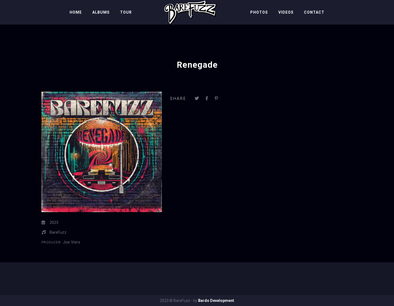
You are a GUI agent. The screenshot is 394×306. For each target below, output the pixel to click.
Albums (101, 12)
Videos (286, 12)
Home (76, 12)
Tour (126, 12)
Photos (259, 12)
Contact (314, 12)
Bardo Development (216, 300)
